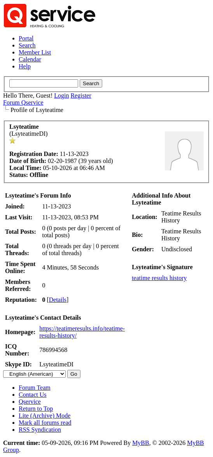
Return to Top (36, 408)
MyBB (140, 442)
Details (57, 299)
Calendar (30, 59)
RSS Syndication (40, 429)
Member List (35, 52)
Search (27, 45)
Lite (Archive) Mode (44, 415)
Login (61, 95)
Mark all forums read (45, 422)
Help (25, 66)
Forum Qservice (23, 102)
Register (80, 95)
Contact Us (33, 394)
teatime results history (159, 278)
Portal (26, 38)
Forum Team (35, 387)
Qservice (30, 401)
